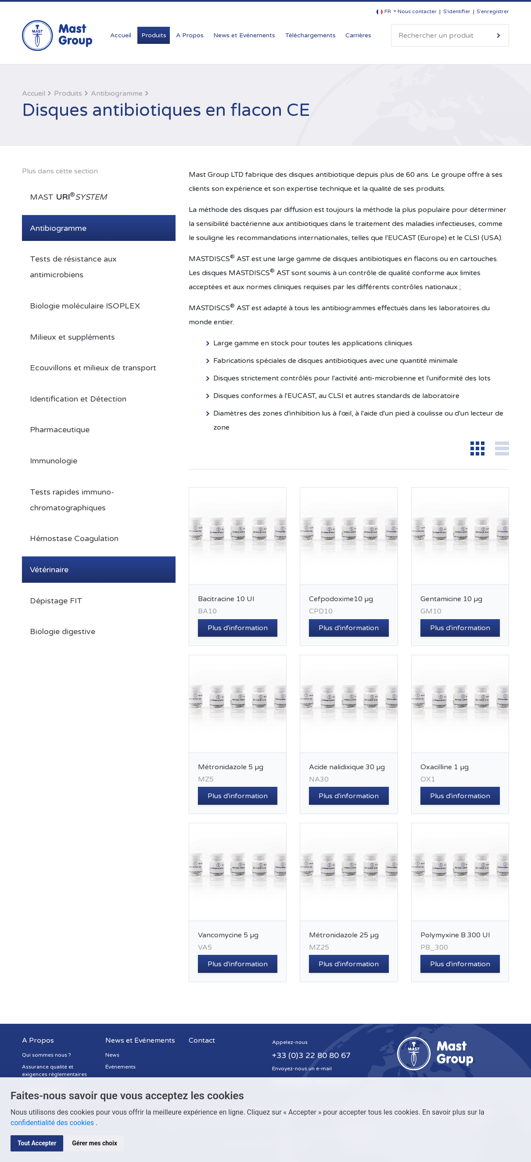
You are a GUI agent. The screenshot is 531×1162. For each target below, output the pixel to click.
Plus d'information (238, 628)
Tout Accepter (37, 1143)
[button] (386, 11)
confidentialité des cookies (53, 1123)
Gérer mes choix (94, 1143)
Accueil (120, 35)
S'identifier (456, 11)
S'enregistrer (493, 11)
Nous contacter (417, 11)
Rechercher (498, 35)
